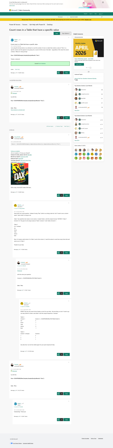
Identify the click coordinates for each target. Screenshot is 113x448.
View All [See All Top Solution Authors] (77, 110)
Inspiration (39, 10)
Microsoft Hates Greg (25, 160)
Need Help (17, 69)
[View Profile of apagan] (16, 39)
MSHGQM (20, 158)
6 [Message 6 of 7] (21, 290)
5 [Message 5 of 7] (18, 249)
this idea (30, 154)
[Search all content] (86, 17)
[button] (57, 33)
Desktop (49, 24)
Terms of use (93, 438)
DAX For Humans (21, 162)
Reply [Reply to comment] (66, 117)
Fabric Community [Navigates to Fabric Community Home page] (24, 10)
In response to (19, 208)
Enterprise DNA (24, 156)
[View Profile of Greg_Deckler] (17, 137)
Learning (64, 10)
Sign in (91, 13)
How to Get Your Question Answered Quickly (85, 78)
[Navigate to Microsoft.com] (13, 10)
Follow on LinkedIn (15, 151)
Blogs (58, 10)
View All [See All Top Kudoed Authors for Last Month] (77, 140)
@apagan (14, 93)
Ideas (45, 10)
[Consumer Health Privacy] (28, 443)
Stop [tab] (90, 67)
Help (96, 13)
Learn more (12, 5)
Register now (88, 19)
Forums (33, 10)
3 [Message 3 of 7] (18, 416)
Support (70, 10)
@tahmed (19, 270)
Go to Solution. (42, 63)
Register (85, 13)
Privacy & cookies (85, 438)
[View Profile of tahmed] (19, 205)
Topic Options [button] (65, 33)
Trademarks (100, 438)
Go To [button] (100, 13)
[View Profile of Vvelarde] (16, 86)
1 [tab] (86, 67)
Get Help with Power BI (37, 24)
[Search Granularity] (63, 17)
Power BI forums (14, 24)
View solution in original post (18, 110)
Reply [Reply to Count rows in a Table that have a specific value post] (66, 72)
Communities (51, 10)
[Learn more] (79, 64)
